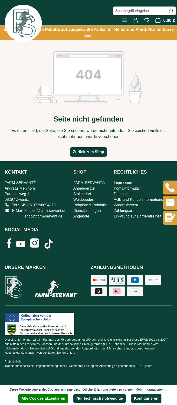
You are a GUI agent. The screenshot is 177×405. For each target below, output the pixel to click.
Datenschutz (124, 194)
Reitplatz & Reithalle (90, 205)
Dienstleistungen (87, 211)
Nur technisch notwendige (99, 398)
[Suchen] (170, 11)
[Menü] (124, 20)
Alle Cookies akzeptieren (43, 398)
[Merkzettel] (146, 20)
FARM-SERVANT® (89, 183)
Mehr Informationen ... (151, 389)
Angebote (81, 216)
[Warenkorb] (163, 20)
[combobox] (139, 11)
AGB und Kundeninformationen (139, 199)
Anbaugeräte (84, 188)
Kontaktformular (127, 188)
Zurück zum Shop (88, 152)
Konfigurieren (146, 398)
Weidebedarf (83, 199)
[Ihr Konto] (135, 20)
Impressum (123, 183)
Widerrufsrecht (126, 205)
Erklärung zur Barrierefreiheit (137, 216)
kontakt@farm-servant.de (45, 211)
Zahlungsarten (126, 211)
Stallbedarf (82, 194)
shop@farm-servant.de (43, 216)
